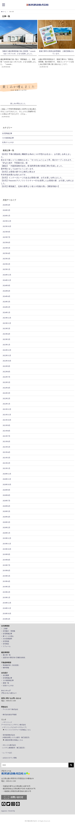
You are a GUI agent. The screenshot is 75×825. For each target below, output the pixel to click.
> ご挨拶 (4, 628)
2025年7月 (6, 237)
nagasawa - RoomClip (8, 810)
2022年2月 (6, 398)
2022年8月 (6, 371)
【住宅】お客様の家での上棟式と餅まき (18, 172)
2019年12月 (7, 538)
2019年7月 (6, 565)
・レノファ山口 (6, 752)
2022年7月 (6, 377)
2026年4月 (6, 205)
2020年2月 (6, 527)
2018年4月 (6, 619)
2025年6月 (6, 242)
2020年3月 (6, 522)
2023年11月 (7, 323)
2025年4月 (6, 253)
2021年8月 (6, 430)
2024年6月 (6, 291)
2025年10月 (7, 226)
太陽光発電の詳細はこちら (14, 740)
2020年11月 (7, 479)
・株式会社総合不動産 (9, 714)
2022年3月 (6, 393)
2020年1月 (6, 533)
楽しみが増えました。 (18, 103)
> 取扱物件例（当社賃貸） (10, 665)
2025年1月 (6, 269)
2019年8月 (6, 560)
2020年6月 (6, 506)
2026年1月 (6, 215)
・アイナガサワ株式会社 (9, 709)
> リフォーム (6, 646)
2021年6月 (6, 441)
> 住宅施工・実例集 (8, 631)
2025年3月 (6, 258)
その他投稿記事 (8, 138)
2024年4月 (6, 296)
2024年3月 (6, 301)
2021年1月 (6, 468)
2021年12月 (7, 409)
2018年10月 (7, 613)
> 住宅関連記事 (6, 633)
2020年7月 (6, 500)
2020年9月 (6, 490)
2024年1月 (6, 312)
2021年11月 (7, 414)
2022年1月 (6, 404)
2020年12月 (7, 474)
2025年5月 (6, 248)
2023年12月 (7, 318)
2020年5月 (6, 511)
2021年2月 (6, 463)
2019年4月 (6, 581)
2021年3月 (6, 457)
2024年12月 (7, 275)
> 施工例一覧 (6, 655)
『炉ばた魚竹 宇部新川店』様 (14, 163)
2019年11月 (7, 543)
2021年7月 (6, 436)
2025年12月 (7, 221)
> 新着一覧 (5, 683)
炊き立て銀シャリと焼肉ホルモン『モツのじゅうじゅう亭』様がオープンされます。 (37, 160)
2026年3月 (6, 210)
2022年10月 (7, 361)
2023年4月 (6, 334)
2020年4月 (6, 517)
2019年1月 (6, 597)
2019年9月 (6, 554)
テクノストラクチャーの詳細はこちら (18, 730)
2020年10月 (7, 484)
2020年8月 (6, 495)
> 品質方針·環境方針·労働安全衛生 (13, 657)
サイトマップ (5, 690)
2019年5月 (6, 576)
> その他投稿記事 (7, 680)
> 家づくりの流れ (7, 636)
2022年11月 (7, 355)
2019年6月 (6, 570)
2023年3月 (6, 339)
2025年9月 (6, 232)
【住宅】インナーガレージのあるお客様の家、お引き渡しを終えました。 (32, 178)
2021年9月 (6, 425)
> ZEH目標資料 (6, 638)
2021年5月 (6, 447)
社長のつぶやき (8, 142)
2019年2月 (6, 592)
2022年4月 (6, 387)
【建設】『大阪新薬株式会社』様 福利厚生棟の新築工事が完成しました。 (32, 166)
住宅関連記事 (7, 133)
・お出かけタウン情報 (9, 758)
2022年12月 (7, 350)
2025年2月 (6, 264)
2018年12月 (7, 603)
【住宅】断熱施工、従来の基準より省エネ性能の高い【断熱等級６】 (30, 186)
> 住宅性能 (5, 641)
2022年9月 (6, 366)
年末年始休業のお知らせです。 (14, 175)
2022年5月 (6, 382)
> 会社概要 (5, 675)
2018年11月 (7, 608)
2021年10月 (7, 420)
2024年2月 (6, 307)
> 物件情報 (5, 667)
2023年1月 (6, 344)
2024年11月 (7, 280)
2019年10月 (7, 549)
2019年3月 (6, 586)
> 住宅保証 (5, 643)
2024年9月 (6, 285)
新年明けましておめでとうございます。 (18, 169)
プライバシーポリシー (9, 693)
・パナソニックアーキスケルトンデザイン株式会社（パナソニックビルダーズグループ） (14, 724)
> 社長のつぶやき (7, 685)
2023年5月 (6, 328)
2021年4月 (6, 452)
